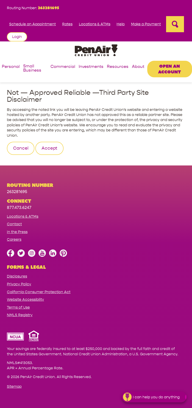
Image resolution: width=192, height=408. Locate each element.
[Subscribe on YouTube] (42, 255)
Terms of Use (18, 307)
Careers (14, 239)
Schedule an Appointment (32, 24)
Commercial (62, 67)
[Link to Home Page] (96, 51)
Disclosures (17, 276)
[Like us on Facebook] (10, 255)
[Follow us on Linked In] (52, 255)
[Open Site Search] (175, 24)
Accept (49, 148)
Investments (91, 67)
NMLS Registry (20, 315)
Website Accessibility (25, 299)
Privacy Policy (19, 284)
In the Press (17, 232)
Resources (117, 67)
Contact (14, 224)
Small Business (32, 68)
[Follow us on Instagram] (31, 255)
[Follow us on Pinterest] (63, 255)
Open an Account (169, 69)
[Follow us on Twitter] (21, 255)
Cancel (20, 148)
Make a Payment (146, 24)
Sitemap (14, 386)
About (138, 67)
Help (121, 24)
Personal (11, 67)
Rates (67, 24)
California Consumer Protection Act (38, 292)
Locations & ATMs (94, 24)
